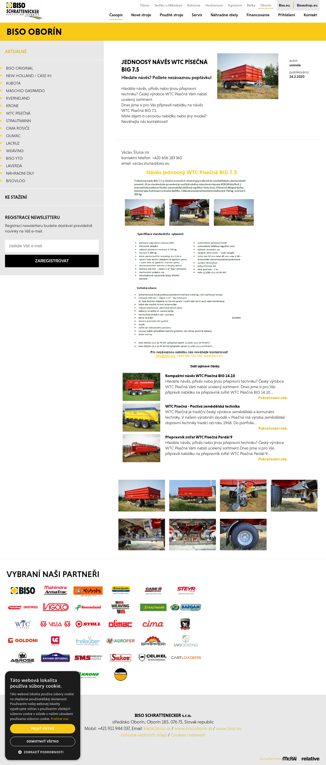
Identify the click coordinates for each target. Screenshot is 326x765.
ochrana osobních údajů (144, 734)
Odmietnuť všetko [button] (43, 741)
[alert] (42, 715)
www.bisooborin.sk (193, 728)
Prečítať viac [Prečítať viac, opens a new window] (60, 719)
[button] (42, 752)
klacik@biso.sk (157, 728)
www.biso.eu (229, 728)
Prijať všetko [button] (42, 728)
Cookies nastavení (188, 734)
